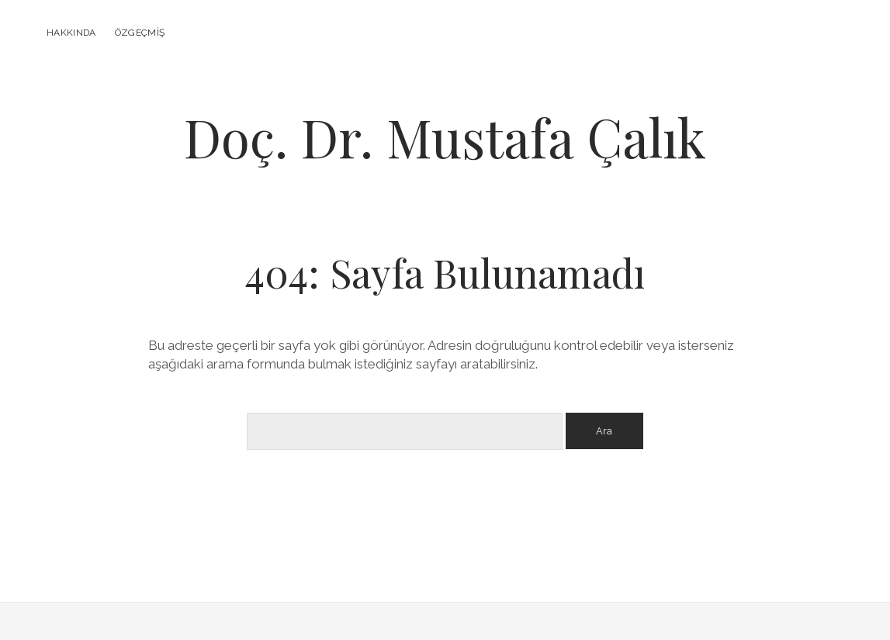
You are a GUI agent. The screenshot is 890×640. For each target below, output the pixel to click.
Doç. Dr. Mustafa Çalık (445, 136)
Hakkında (71, 32)
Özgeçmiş (140, 32)
